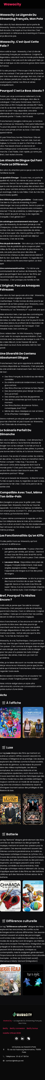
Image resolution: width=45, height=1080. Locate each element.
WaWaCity (7, 1021)
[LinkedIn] (22, 1038)
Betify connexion (17, 1028)
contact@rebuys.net (15, 1060)
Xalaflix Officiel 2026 (12, 1033)
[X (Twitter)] (28, 1038)
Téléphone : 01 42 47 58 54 (17, 1056)
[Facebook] (16, 1038)
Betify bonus (32, 1028)
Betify (5, 1028)
